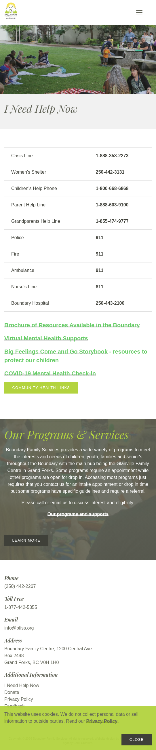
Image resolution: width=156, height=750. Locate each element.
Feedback (14, 706)
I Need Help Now (21, 685)
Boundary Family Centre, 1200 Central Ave (48, 648)
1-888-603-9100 (112, 204)
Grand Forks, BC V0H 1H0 (31, 662)
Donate (11, 692)
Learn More (26, 540)
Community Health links (41, 387)
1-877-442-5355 (20, 607)
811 (100, 286)
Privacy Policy (102, 721)
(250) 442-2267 (20, 586)
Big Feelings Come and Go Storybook (56, 351)
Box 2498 (14, 655)
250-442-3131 (110, 172)
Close (137, 739)
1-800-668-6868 (112, 188)
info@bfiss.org (19, 628)
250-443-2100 (110, 303)
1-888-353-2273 (112, 155)
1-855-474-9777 (112, 221)
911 (100, 237)
